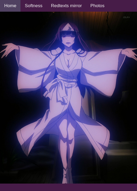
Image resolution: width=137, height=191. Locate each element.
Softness (33, 5)
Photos (97, 5)
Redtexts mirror (66, 5)
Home (10, 5)
